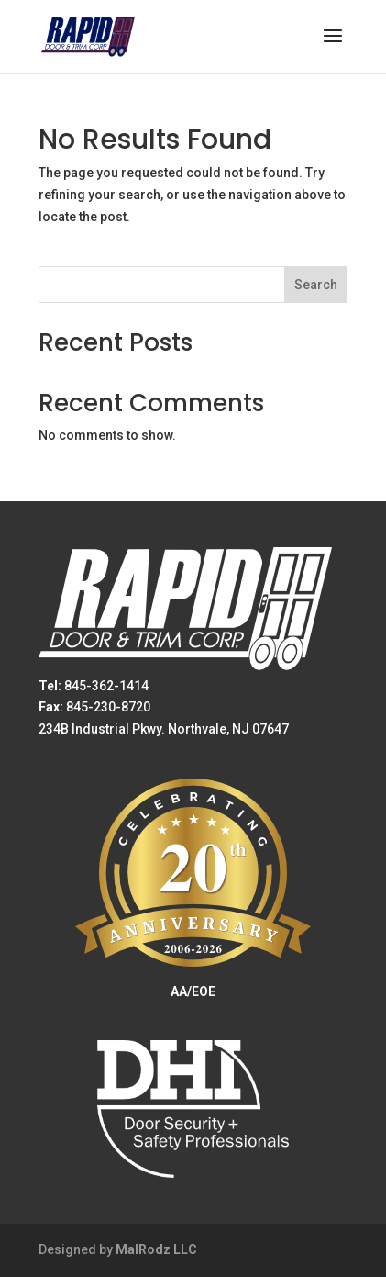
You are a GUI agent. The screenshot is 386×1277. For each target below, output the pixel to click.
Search (315, 284)
